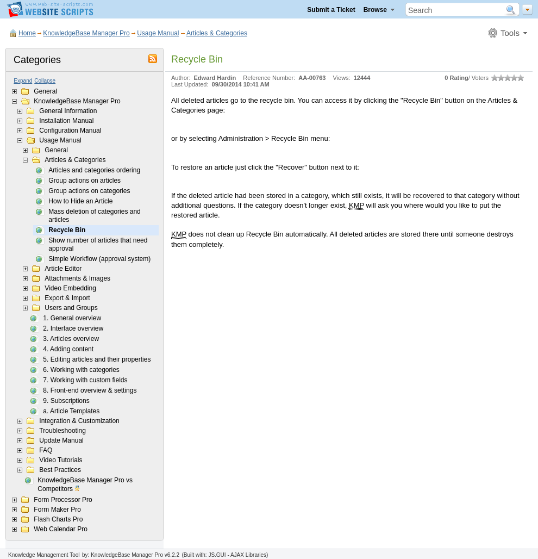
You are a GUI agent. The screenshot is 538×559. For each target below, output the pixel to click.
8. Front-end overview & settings (89, 390)
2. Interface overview (73, 328)
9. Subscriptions (66, 401)
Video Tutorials (60, 460)
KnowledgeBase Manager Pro (86, 33)
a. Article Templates (71, 411)
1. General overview (72, 318)
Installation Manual (66, 121)
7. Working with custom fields (85, 380)
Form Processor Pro (63, 500)
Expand (23, 81)
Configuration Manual (70, 130)
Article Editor (63, 268)
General (45, 91)
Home (27, 33)
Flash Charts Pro (58, 519)
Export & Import (67, 298)
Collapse (44, 81)
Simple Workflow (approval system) (99, 259)
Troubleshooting (62, 430)
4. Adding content (68, 349)
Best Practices (60, 470)
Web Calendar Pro (60, 529)
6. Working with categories (81, 370)
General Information (68, 111)
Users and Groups (71, 308)
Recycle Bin (66, 230)
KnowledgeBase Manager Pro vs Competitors (85, 485)
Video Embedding (70, 288)
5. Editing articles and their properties (97, 359)
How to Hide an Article (80, 201)
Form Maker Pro (57, 509)
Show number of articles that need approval (97, 244)
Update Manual (61, 440)
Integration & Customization (79, 421)
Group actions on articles (84, 180)
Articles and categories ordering (94, 170)
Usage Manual (158, 33)
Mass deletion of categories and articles (94, 215)
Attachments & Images (77, 278)
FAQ (45, 450)
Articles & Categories (216, 33)
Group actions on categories (89, 191)
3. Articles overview (71, 339)
